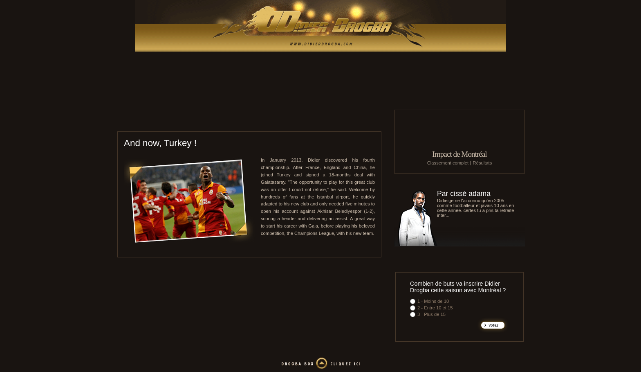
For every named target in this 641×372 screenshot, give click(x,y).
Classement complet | (449, 162)
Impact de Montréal (459, 154)
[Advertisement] (320, 90)
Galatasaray (345, 120)
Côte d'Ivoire (366, 120)
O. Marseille (289, 120)
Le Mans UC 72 (250, 120)
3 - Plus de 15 (431, 314)
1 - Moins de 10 (433, 301)
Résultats (482, 162)
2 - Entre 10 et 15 (435, 307)
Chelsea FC (307, 120)
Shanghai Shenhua (325, 120)
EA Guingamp (270, 120)
